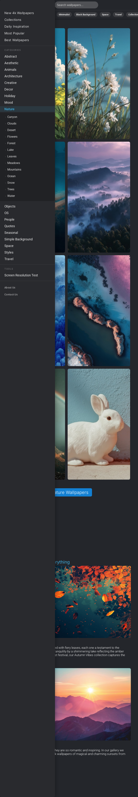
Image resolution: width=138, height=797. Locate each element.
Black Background (85, 14)
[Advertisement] (66, 528)
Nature (17, 14)
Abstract (32, 14)
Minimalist (64, 14)
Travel (118, 14)
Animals (48, 14)
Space (105, 14)
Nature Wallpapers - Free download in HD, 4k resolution (22, 6)
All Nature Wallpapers (66, 492)
